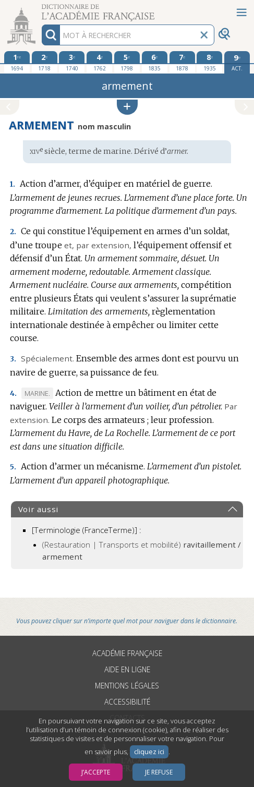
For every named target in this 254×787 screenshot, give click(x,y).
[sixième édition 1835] (154, 62)
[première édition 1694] (17, 62)
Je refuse (159, 772)
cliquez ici (149, 751)
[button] (127, 107)
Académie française (127, 653)
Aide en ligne (127, 669)
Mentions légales (127, 686)
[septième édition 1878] (182, 62)
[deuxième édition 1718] (44, 62)
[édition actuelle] (237, 62)
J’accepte (95, 772)
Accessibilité (127, 702)
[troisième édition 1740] (71, 62)
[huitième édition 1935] (209, 62)
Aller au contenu (41, 9)
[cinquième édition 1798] (127, 62)
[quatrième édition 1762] (99, 62)
